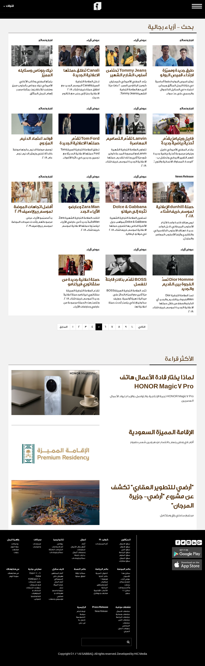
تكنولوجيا (58, 539)
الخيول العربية (101, 573)
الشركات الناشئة (56, 550)
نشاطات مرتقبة (123, 607)
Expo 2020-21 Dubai (35, 574)
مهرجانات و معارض (58, 594)
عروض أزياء (125, 579)
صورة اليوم (14, 576)
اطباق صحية (80, 576)
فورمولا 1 (104, 579)
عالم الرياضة (101, 569)
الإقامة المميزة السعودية (161, 432)
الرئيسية (81, 607)
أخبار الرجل (58, 582)
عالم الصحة (80, 569)
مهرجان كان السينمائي (58, 577)
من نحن (82, 623)
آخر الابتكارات (57, 547)
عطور (127, 593)
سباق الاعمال (124, 544)
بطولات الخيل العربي (124, 630)
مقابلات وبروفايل (100, 593)
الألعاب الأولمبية (101, 590)
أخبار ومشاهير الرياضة (102, 586)
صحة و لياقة (80, 573)
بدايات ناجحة (79, 555)
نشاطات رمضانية (123, 614)
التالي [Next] (141, 326)
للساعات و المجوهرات (36, 591)
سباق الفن (125, 550)
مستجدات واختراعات (37, 545)
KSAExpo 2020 (34, 579)
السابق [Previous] (63, 326)
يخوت (16, 552)
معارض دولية (34, 569)
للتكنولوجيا (36, 596)
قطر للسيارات (35, 585)
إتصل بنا (81, 620)
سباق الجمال (125, 558)
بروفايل (60, 544)
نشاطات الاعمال (123, 611)
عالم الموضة (124, 569)
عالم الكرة (103, 576)
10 (132, 326)
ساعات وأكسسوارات (124, 586)
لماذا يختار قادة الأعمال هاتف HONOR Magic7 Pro (157, 382)
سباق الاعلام (125, 547)
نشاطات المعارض (126, 624)
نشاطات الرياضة (123, 617)
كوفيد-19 (103, 539)
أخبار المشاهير (57, 573)
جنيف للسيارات (34, 582)
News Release (101, 611)
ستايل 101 (126, 590)
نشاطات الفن (124, 620)
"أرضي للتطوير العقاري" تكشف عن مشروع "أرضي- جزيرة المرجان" (152, 496)
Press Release (100, 607)
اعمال (83, 539)
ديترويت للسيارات (33, 588)
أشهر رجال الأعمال (78, 547)
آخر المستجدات (101, 544)
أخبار (83, 544)
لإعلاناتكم (80, 611)
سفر (61, 588)
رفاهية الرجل (13, 539)
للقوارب (37, 599)
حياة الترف (14, 547)
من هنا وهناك (12, 569)
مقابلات (15, 550)
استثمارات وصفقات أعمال (78, 551)
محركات (37, 539)
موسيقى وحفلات (56, 599)
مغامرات (104, 582)
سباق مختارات (124, 561)
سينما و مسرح (57, 590)
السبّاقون (126, 539)
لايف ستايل (58, 569)
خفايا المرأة (58, 585)
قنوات (8, 6)
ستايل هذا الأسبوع (126, 574)
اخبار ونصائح (125, 582)
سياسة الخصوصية (80, 615)
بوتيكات (15, 544)
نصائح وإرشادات (78, 558)
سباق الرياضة (124, 552)
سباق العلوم (124, 555)
